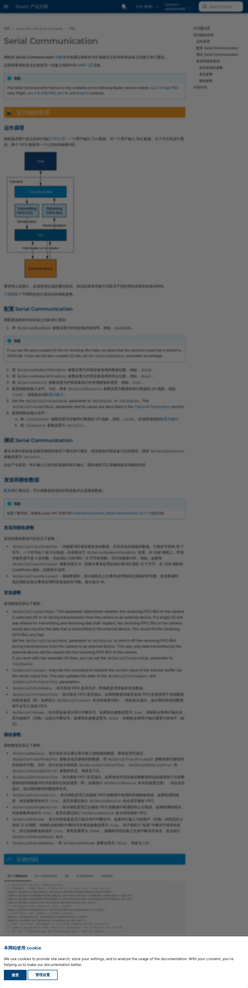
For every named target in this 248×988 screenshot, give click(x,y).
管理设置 (42, 975)
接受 (15, 975)
